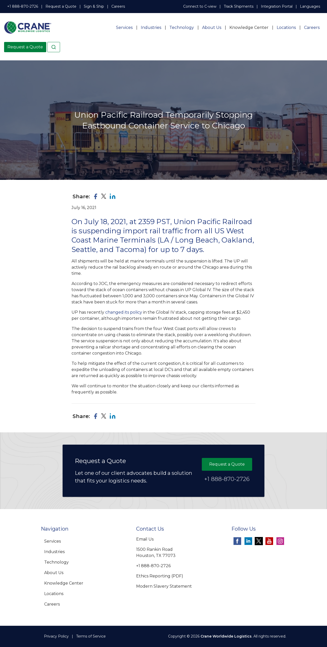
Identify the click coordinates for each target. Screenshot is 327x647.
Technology (181, 27)
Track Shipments (238, 6)
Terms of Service (91, 636)
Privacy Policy (56, 636)
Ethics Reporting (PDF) (159, 576)
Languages (310, 6)
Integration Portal (277, 6)
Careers (118, 6)
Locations (286, 27)
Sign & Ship (94, 6)
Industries (151, 27)
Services (124, 27)
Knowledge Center (248, 27)
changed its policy (123, 312)
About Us (211, 27)
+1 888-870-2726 (22, 6)
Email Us (145, 539)
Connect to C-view (199, 6)
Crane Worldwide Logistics (226, 636)
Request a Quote (60, 6)
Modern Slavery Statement (164, 586)
